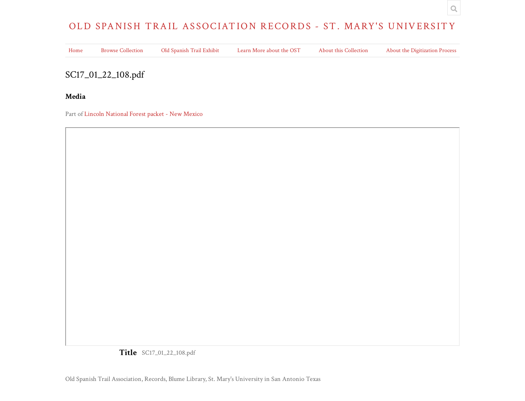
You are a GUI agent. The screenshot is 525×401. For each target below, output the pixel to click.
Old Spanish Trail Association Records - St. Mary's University (262, 26)
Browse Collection (122, 50)
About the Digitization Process (421, 50)
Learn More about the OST (268, 50)
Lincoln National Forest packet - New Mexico (143, 114)
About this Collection (343, 50)
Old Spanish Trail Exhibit (190, 50)
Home (76, 50)
